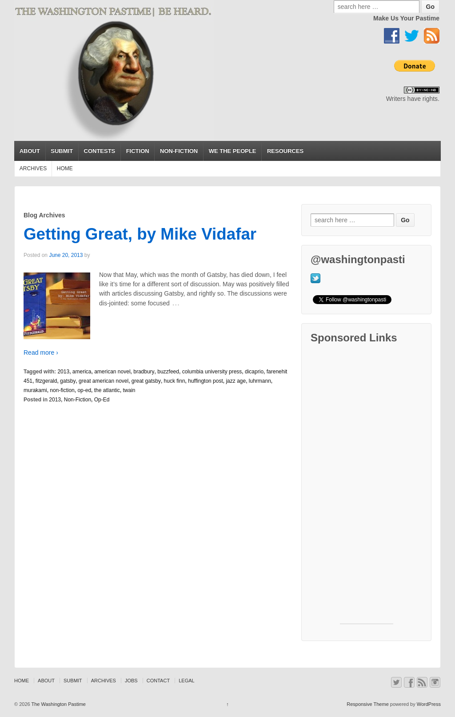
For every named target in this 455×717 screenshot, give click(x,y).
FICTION (137, 151)
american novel (112, 372)
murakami (35, 390)
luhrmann (260, 381)
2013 (63, 372)
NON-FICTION (179, 151)
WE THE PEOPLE (232, 151)
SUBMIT (62, 151)
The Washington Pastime (58, 704)
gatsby (68, 381)
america (82, 372)
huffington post (205, 381)
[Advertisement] (366, 490)
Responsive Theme (368, 704)
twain (129, 390)
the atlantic (107, 390)
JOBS (131, 680)
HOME (65, 168)
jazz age (236, 381)
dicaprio (254, 372)
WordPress (429, 704)
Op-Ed (102, 400)
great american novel (103, 381)
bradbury (143, 372)
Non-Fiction (77, 400)
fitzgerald (46, 381)
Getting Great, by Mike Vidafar (140, 234)
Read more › (41, 352)
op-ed (84, 390)
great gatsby (146, 381)
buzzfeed (168, 372)
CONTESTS (100, 151)
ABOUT (30, 151)
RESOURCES (285, 151)
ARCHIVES (33, 168)
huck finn (174, 381)
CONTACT (158, 680)
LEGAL (186, 680)
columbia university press (212, 372)
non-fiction (62, 390)
